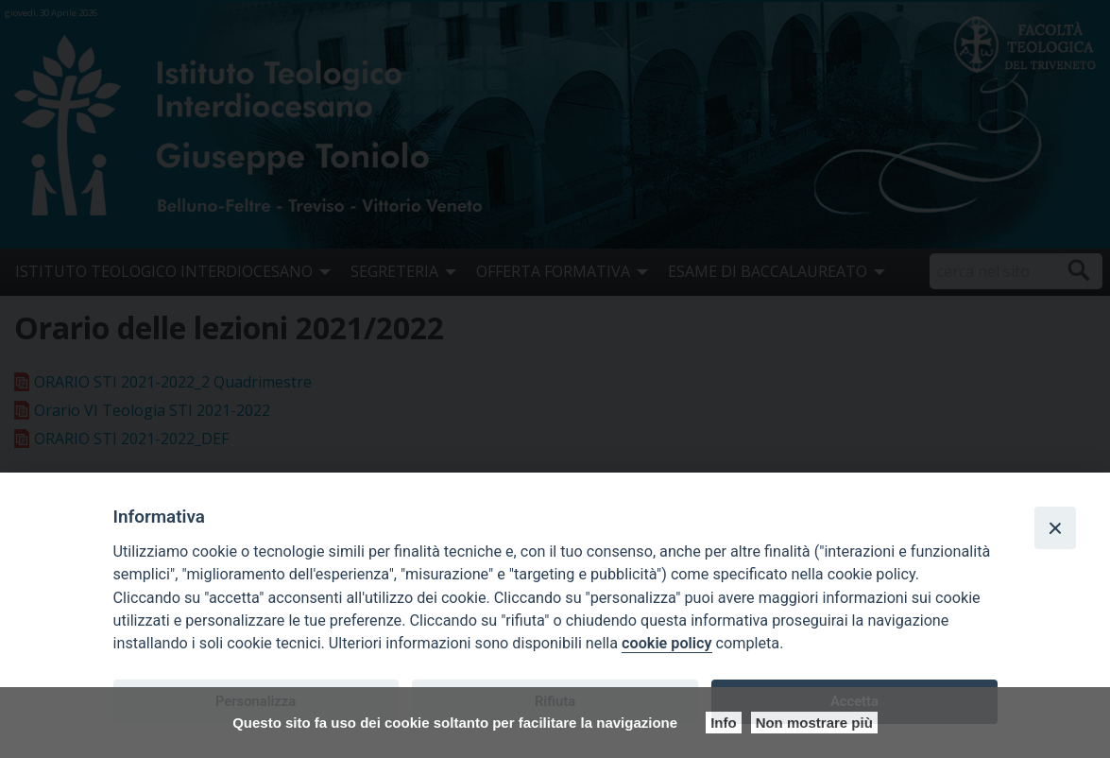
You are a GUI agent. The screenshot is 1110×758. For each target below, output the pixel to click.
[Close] (1055, 527)
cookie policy (666, 643)
